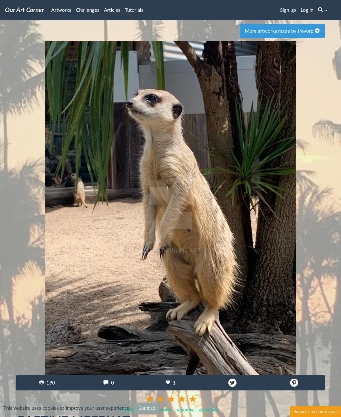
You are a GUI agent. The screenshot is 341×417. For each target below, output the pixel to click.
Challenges (87, 10)
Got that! (146, 408)
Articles (112, 10)
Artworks (61, 10)
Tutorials (134, 10)
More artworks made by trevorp (282, 31)
